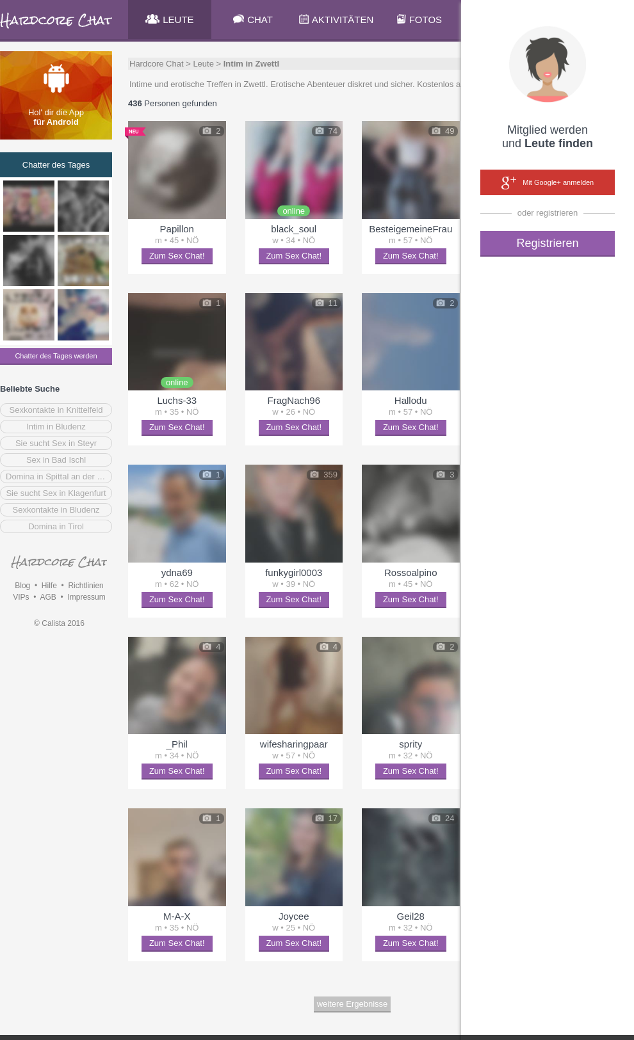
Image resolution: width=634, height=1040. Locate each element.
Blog (22, 585)
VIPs (21, 597)
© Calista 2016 (59, 623)
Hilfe (49, 585)
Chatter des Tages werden (56, 356)
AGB (48, 597)
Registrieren (547, 243)
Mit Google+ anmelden (547, 183)
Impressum (86, 597)
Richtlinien (85, 585)
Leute (203, 63)
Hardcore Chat (156, 63)
